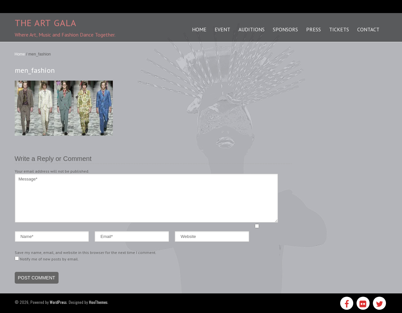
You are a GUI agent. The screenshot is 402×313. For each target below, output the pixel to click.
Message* (146, 198)
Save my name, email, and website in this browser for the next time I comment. (85, 252)
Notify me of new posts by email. (49, 259)
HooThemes (98, 302)
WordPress (58, 302)
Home (20, 54)
